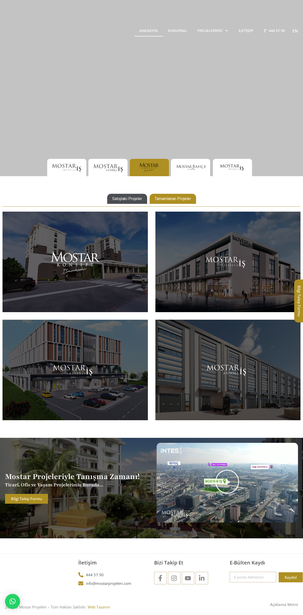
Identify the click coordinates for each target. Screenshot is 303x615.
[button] (227, 482)
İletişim (245, 30)
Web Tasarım (99, 606)
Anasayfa (148, 30)
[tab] (127, 199)
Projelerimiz (212, 30)
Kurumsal (177, 30)
